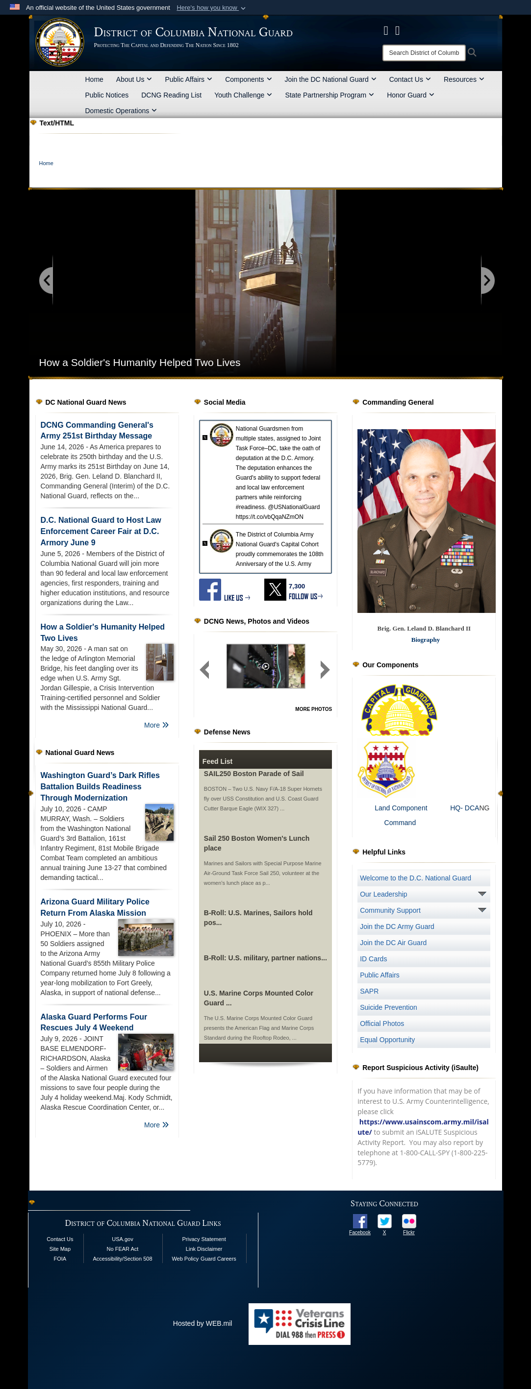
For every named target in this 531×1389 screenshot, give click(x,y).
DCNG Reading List (171, 95)
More (156, 725)
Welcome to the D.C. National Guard (415, 878)
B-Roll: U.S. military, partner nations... (265, 958)
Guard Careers (218, 1259)
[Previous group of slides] (204, 670)
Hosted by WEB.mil (202, 1323)
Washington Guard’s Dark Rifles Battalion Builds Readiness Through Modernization (100, 786)
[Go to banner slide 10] (383, 388)
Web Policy (185, 1259)
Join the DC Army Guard (397, 926)
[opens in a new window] (360, 1220)
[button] (212, 8)
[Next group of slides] (325, 670)
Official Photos (382, 1023)
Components (248, 79)
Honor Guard (410, 95)
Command (386, 823)
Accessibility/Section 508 (122, 1259)
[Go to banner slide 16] (445, 388)
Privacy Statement (204, 1239)
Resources (464, 79)
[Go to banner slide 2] (301, 388)
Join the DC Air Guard (393, 943)
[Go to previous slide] (46, 281)
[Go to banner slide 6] (342, 388)
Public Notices (107, 95)
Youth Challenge (243, 95)
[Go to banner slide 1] (291, 388)
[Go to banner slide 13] (414, 388)
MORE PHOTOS (313, 709)
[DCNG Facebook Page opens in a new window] (386, 30)
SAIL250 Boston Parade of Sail (254, 774)
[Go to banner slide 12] (404, 388)
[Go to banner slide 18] (466, 388)
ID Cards (373, 959)
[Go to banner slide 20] (486, 388)
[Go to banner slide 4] (322, 388)
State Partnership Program (329, 95)
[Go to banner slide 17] (456, 388)
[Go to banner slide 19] (476, 388)
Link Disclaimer (204, 1249)
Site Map (60, 1249)
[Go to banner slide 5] (332, 388)
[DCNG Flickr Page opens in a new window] (397, 30)
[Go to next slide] (487, 281)
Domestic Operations (121, 111)
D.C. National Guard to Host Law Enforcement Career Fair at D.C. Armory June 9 (101, 531)
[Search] (424, 53)
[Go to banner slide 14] (425, 388)
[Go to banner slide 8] (363, 388)
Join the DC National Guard (331, 79)
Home (94, 79)
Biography (425, 639)
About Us (134, 79)
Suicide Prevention (388, 1007)
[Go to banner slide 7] (353, 388)
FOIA (60, 1259)
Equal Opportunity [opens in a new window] (387, 1040)
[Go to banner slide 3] (311, 388)
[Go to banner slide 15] (435, 388)
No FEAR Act (123, 1249)
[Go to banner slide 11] (394, 388)
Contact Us (410, 79)
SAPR (369, 991)
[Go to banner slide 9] (373, 388)
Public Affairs (188, 79)
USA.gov (122, 1239)
